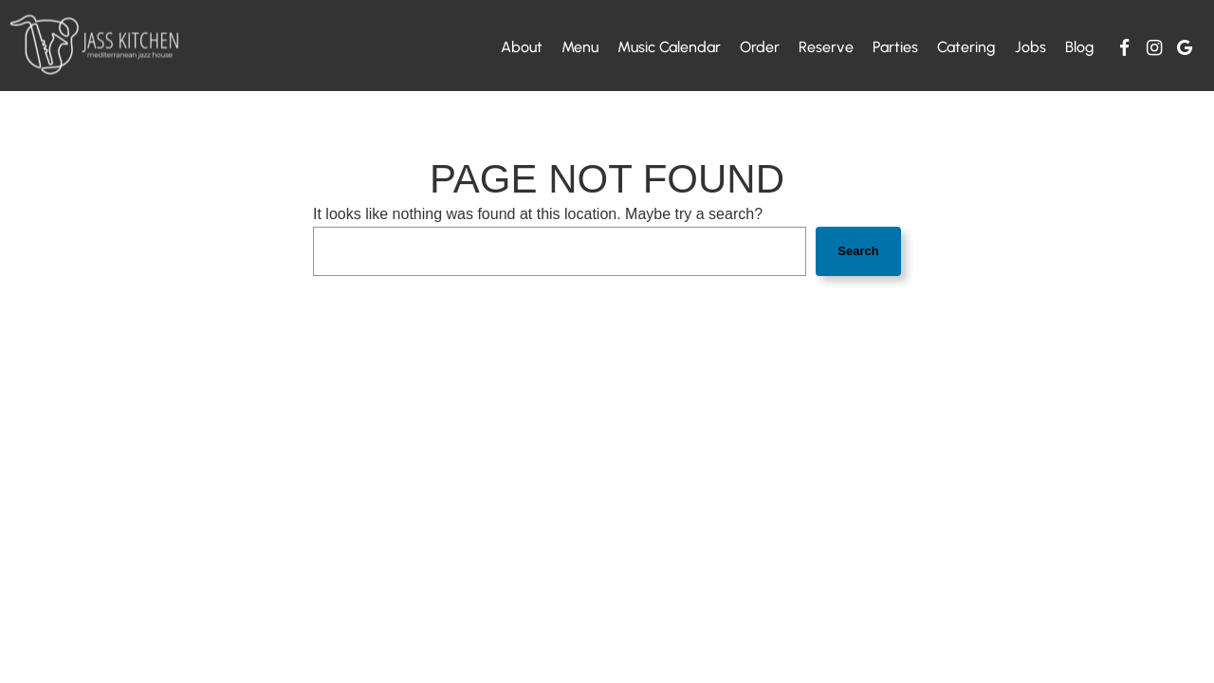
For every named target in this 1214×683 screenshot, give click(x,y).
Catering (966, 47)
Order (760, 47)
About (522, 47)
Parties (895, 47)
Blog (1079, 47)
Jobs (1030, 47)
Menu (579, 47)
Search (857, 251)
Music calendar (669, 47)
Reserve (826, 47)
